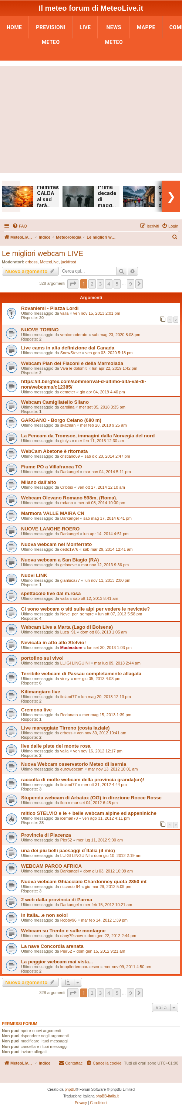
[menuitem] (19, 226)
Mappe (146, 27)
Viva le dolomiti (74, 368)
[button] (72, 283)
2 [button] (92, 283)
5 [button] (117, 283)
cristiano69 (70, 456)
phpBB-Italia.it (107, 1096)
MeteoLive (49, 262)
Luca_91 (68, 632)
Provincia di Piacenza (46, 835)
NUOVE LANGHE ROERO (50, 529)
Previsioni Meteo (50, 29)
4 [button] (108, 283)
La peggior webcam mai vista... (57, 961)
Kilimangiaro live (40, 691)
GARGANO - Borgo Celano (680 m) (61, 420)
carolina (67, 407)
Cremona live (36, 710)
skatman (68, 425)
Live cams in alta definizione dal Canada (67, 348)
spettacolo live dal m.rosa (51, 593)
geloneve (68, 565)
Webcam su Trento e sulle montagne (63, 930)
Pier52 (66, 840)
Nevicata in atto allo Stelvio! (53, 642)
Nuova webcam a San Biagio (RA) (60, 560)
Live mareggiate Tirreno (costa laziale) (65, 728)
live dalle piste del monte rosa (56, 746)
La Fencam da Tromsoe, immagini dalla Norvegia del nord (88, 435)
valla (64, 313)
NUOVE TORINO (40, 329)
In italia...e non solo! (44, 915)
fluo (63, 802)
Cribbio (66, 487)
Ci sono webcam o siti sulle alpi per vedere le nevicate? (85, 609)
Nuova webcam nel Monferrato (56, 544)
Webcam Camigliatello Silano (55, 402)
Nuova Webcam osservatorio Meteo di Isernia (73, 764)
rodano (66, 503)
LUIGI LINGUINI (75, 663)
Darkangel (69, 471)
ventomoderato (73, 334)
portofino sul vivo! (42, 658)
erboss (32, 262)
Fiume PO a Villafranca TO (51, 466)
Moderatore (71, 647)
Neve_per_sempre (77, 614)
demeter (67, 392)
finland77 (68, 696)
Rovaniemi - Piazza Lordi (49, 308)
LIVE (85, 27)
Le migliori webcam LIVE (42, 253)
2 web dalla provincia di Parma (56, 899)
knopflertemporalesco (79, 966)
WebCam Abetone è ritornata (54, 451)
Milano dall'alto (38, 482)
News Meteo (114, 29)
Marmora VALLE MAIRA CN (52, 513)
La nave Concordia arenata (52, 946)
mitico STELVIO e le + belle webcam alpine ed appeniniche (88, 813)
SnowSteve (70, 353)
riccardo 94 (70, 886)
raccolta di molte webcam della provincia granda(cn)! (82, 779)
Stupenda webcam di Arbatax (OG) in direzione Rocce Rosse (91, 797)
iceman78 (69, 818)
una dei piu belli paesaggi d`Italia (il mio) (68, 850)
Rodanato (69, 715)
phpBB (70, 1089)
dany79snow (71, 935)
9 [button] (130, 283)
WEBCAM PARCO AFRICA (51, 866)
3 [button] (100, 283)
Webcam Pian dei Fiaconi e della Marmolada (72, 363)
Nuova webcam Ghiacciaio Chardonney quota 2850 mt (83, 881)
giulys (65, 440)
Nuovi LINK (34, 575)
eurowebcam (72, 769)
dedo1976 (69, 549)
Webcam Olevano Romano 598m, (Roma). (69, 498)
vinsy (65, 678)
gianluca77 (70, 580)
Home (14, 27)
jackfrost (68, 262)
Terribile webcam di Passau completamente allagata (81, 673)
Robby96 (68, 920)
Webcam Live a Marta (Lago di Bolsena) (67, 627)
